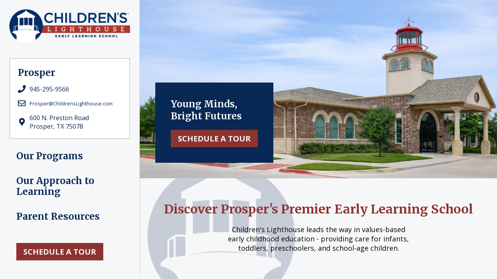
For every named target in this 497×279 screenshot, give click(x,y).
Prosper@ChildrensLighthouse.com (71, 103)
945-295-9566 (49, 89)
